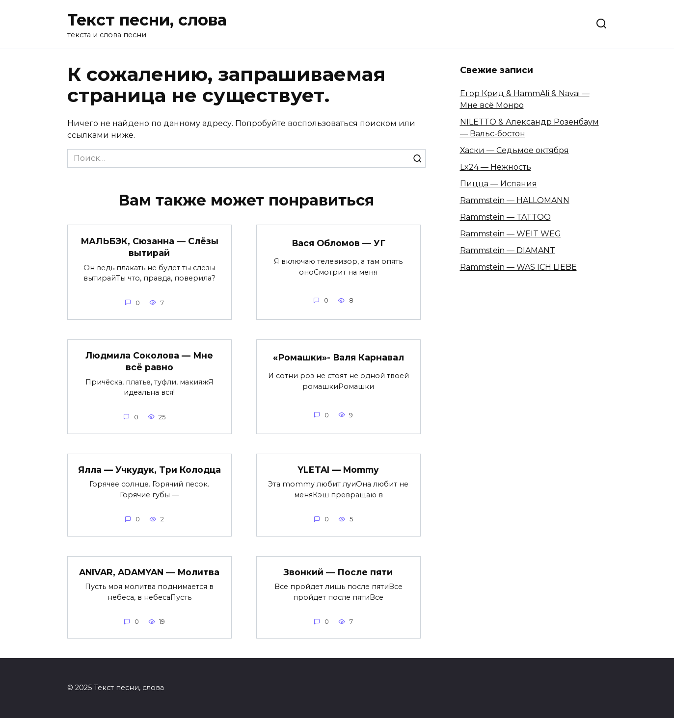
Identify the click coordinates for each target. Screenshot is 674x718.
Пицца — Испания (498, 183)
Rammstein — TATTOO (505, 217)
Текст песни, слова (147, 19)
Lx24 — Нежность (495, 167)
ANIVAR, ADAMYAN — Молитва (149, 572)
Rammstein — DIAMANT (507, 250)
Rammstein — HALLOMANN (514, 200)
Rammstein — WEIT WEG (510, 233)
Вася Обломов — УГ (338, 242)
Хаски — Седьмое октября (514, 150)
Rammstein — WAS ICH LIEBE (518, 267)
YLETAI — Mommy (338, 469)
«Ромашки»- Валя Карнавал (338, 357)
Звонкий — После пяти (338, 572)
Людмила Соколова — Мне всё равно (149, 361)
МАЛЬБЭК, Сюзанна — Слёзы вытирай (149, 246)
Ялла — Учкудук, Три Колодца (149, 469)
